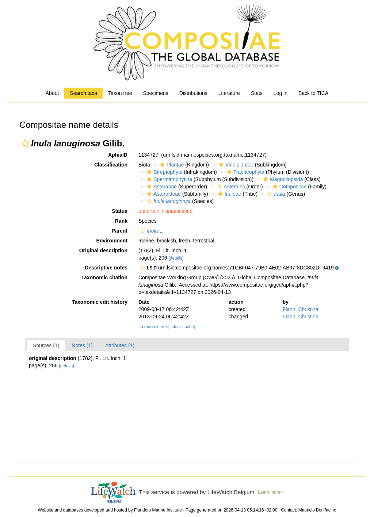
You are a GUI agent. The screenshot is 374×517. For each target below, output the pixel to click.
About (52, 93)
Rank (121, 221)
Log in (280, 93)
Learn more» (270, 492)
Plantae (171, 165)
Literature (229, 93)
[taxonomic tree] (153, 326)
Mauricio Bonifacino (317, 510)
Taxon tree (120, 93)
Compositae (289, 186)
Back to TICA (313, 93)
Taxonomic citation (104, 277)
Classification (110, 165)
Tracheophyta (244, 172)
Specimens (155, 93)
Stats (257, 93)
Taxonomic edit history (99, 302)
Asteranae (161, 186)
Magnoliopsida (282, 179)
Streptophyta (163, 172)
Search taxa (83, 93)
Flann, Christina (300, 309)
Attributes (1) (119, 345)
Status (119, 211)
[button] (25, 143)
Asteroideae (163, 194)
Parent (119, 231)
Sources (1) (46, 345)
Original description (103, 250)
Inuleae (228, 194)
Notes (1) (82, 345)
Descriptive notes (106, 268)
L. (151, 231)
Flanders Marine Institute (158, 510)
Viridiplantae (235, 165)
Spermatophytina (168, 179)
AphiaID (117, 155)
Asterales (230, 186)
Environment (111, 241)
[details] (175, 258)
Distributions (193, 93)
